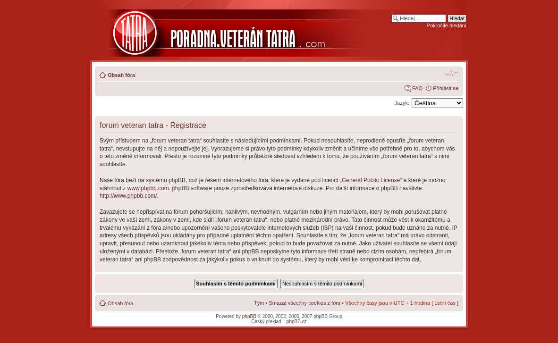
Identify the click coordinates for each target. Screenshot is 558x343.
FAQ (417, 88)
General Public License (371, 180)
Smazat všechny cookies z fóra (304, 303)
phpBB (249, 316)
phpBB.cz (297, 321)
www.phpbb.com (148, 188)
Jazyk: (402, 103)
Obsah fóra (121, 75)
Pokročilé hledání (446, 25)
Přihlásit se (445, 88)
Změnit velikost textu (451, 73)
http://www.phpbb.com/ (128, 195)
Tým (259, 303)
